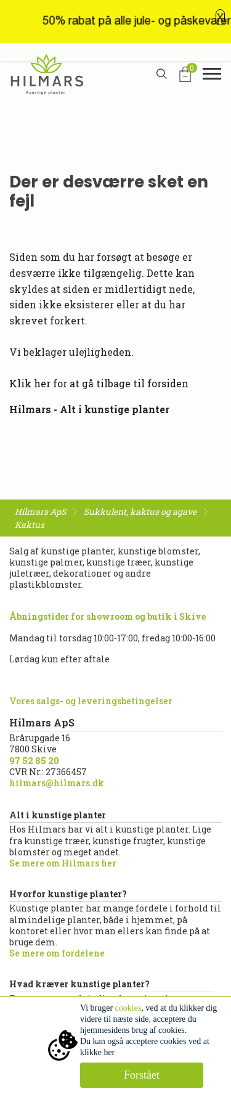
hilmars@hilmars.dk (56, 783)
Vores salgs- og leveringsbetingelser (90, 701)
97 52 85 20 (34, 761)
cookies (128, 1008)
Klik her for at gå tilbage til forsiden (98, 383)
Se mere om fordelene (57, 953)
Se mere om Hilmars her (62, 863)
